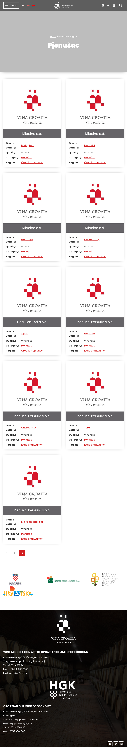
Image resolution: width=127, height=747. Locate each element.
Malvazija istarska (32, 521)
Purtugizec (27, 145)
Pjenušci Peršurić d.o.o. (95, 322)
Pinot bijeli (27, 239)
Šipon (24, 333)
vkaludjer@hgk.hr (18, 662)
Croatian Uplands (32, 162)
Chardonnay (91, 239)
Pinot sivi (89, 145)
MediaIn (86, 743)
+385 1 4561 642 (16, 654)
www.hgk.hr (9, 705)
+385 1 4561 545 (16, 721)
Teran (87, 427)
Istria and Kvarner (95, 350)
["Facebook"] (102, 5)
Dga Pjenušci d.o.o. (32, 322)
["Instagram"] (114, 5)
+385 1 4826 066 (16, 717)
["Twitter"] (108, 5)
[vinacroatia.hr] (63, 5)
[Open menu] (11, 5)
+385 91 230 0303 (18, 658)
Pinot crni (89, 333)
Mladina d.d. (32, 134)
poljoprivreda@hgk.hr (20, 713)
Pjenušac (26, 157)
